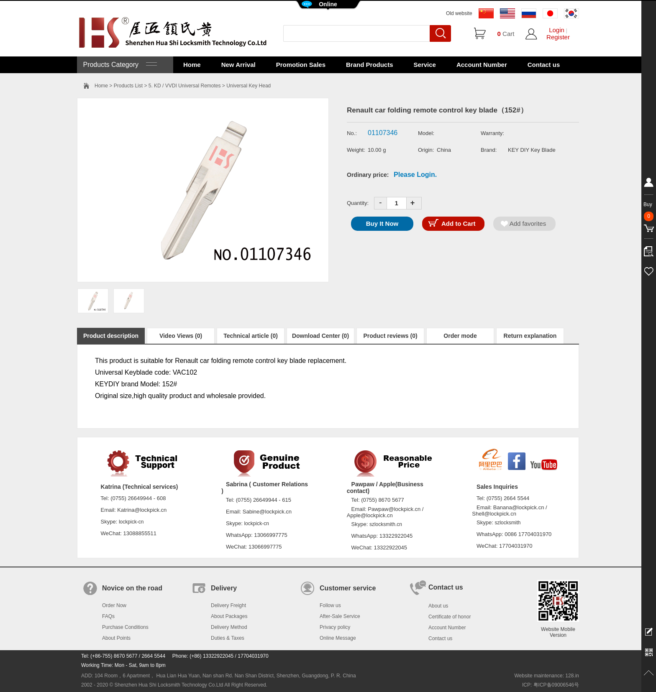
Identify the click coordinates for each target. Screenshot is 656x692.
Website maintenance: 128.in (546, 676)
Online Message (338, 638)
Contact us (544, 64)
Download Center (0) (320, 335)
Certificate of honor (449, 617)
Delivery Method (229, 627)
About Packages (229, 616)
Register (558, 37)
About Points (116, 638)
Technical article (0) (250, 335)
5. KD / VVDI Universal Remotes (185, 86)
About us (438, 606)
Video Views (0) (180, 335)
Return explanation (530, 335)
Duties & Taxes (227, 638)
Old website (459, 13)
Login (556, 29)
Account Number (481, 64)
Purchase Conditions (125, 627)
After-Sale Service (340, 616)
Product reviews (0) (390, 335)
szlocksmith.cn (385, 524)
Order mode (460, 335)
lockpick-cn (131, 522)
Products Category (119, 64)
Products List (128, 86)
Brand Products (369, 64)
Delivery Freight (228, 605)
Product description (110, 335)
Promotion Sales (300, 64)
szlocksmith (507, 523)
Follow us (330, 605)
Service (425, 64)
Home (192, 64)
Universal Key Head (248, 86)
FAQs (108, 616)
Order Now (114, 605)
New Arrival (238, 64)
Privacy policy (335, 627)
